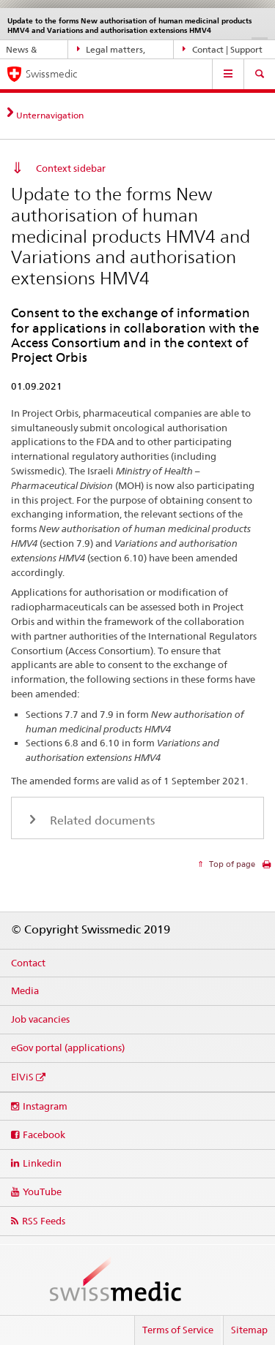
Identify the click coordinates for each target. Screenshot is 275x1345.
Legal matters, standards (111, 49)
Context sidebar (71, 168)
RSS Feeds (43, 1221)
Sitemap (249, 1329)
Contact (28, 963)
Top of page (231, 864)
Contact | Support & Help (223, 49)
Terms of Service (177, 1329)
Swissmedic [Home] (51, 74)
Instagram (45, 1106)
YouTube (42, 1191)
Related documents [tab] (101, 820)
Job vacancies (40, 1019)
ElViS (22, 1077)
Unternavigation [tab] (50, 115)
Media (25, 990)
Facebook (44, 1134)
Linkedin (42, 1163)
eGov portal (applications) (68, 1047)
